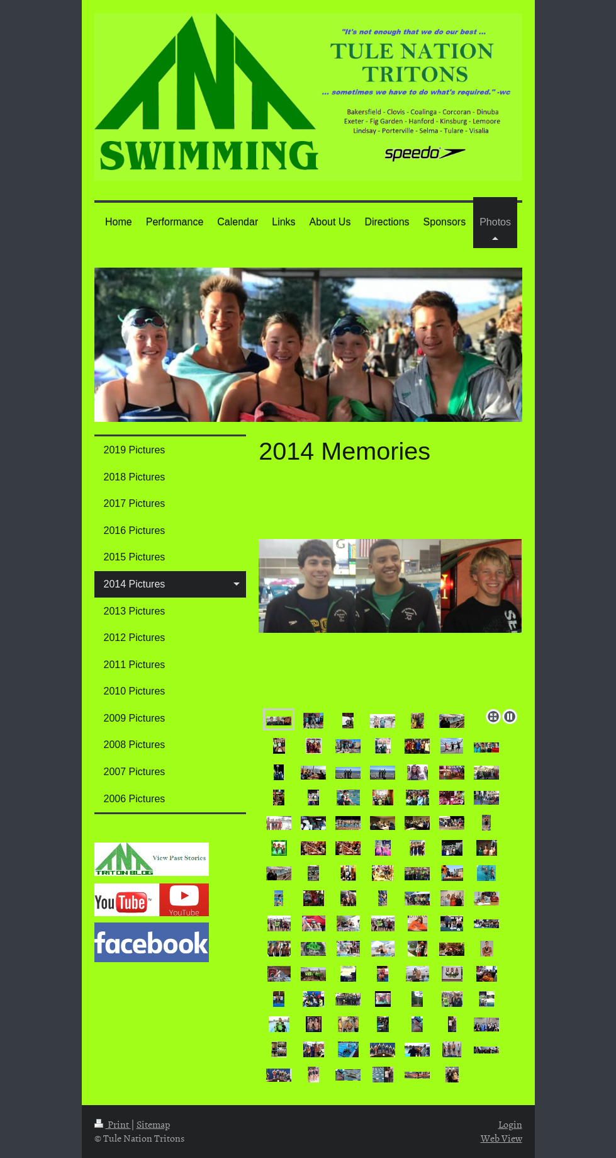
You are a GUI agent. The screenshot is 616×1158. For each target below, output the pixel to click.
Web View (501, 1137)
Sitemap (153, 1124)
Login (510, 1124)
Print (112, 1124)
